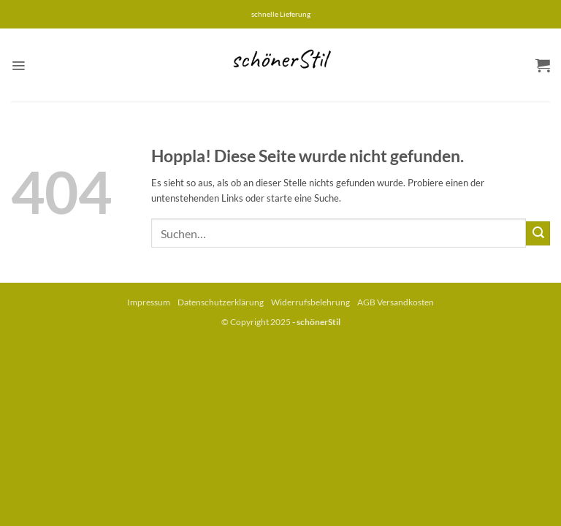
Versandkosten (405, 302)
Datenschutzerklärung (221, 302)
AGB (366, 302)
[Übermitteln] (538, 233)
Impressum (148, 302)
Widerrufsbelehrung (310, 302)
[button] (18, 65)
